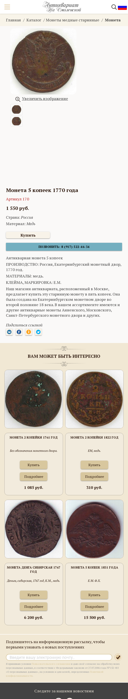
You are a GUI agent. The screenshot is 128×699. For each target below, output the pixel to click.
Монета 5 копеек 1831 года (94, 567)
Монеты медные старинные (72, 20)
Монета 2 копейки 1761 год (33, 437)
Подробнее (33, 476)
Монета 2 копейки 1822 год (94, 437)
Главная (13, 20)
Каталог (33, 20)
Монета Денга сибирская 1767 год (33, 569)
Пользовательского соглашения (51, 663)
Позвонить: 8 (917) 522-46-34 (64, 247)
